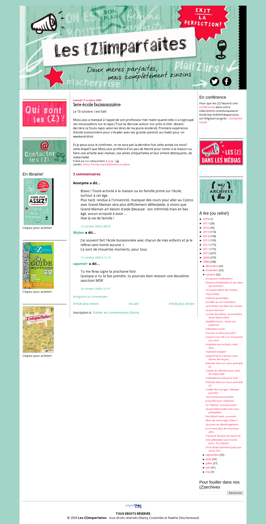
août (208, 459)
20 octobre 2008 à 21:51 (95, 288)
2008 (206, 261)
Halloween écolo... (216, 328)
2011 (206, 249)
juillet (209, 463)
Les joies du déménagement (222, 424)
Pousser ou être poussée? (221, 333)
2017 (206, 223)
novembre (212, 270)
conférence (207, 107)
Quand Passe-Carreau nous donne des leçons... (222, 357)
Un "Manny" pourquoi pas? (221, 405)
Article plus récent (86, 304)
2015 (206, 232)
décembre (212, 266)
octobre (210, 274)
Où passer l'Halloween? (219, 278)
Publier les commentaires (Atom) (116, 312)
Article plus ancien (181, 304)
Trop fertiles (213, 294)
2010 (206, 253)
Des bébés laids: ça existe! (221, 416)
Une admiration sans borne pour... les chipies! (221, 441)
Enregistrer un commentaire (90, 296)
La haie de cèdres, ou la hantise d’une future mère (224, 315)
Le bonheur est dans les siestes (224, 306)
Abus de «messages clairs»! (221, 420)
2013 (206, 240)
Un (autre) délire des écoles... (222, 290)
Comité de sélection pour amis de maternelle (223, 372)
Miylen (78, 232)
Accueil (133, 304)
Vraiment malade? (216, 351)
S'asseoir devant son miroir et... (224, 435)
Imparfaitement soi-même (115, 164)
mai (208, 472)
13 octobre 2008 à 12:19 (95, 257)
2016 (206, 227)
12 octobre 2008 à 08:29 (95, 226)
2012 (206, 244)
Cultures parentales (217, 298)
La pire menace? (215, 310)
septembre (212, 455)
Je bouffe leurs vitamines (220, 400)
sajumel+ (80, 263)
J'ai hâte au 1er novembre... (221, 302)
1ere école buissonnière (97, 104)
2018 (206, 219)
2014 (206, 236)
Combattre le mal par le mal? (222, 378)
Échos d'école (91, 164)
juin (208, 467)
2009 (206, 257)
